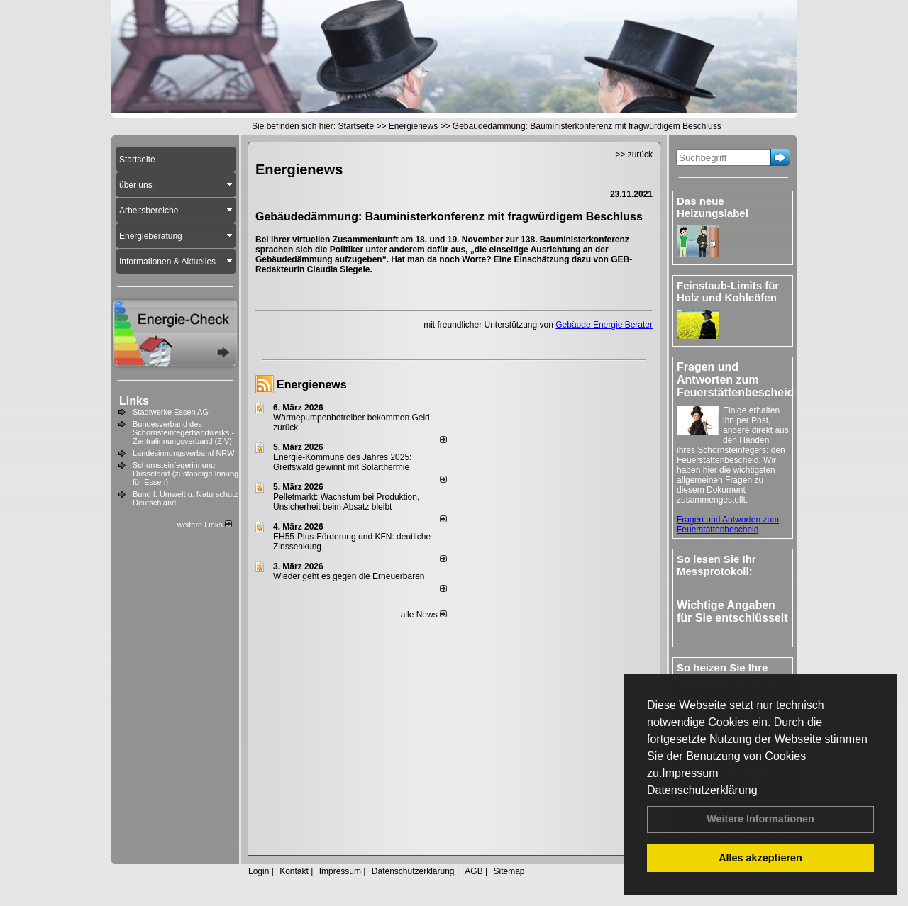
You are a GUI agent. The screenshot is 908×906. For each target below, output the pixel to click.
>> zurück (634, 155)
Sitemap (508, 871)
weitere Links (204, 524)
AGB (473, 871)
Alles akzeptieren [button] (760, 857)
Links (134, 401)
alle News (424, 615)
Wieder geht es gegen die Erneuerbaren (348, 576)
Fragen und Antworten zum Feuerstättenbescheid (728, 525)
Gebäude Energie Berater (604, 325)
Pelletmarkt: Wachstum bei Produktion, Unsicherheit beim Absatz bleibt (346, 502)
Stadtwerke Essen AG (171, 412)
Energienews (312, 385)
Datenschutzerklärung (702, 790)
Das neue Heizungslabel (712, 207)
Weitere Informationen (760, 818)
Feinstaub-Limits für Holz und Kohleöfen (728, 291)
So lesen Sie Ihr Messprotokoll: (716, 565)
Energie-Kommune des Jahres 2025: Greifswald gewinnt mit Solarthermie (342, 462)
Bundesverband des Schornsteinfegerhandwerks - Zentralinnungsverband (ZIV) (183, 432)
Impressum (690, 773)
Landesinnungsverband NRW (184, 453)
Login (258, 871)
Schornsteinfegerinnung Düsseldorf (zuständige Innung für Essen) (185, 473)
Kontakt (294, 871)
